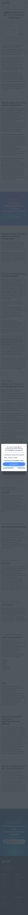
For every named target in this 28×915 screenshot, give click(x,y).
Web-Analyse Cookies (10, 457)
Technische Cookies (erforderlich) (14, 455)
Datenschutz (21, 468)
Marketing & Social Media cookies (14, 460)
